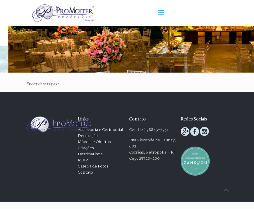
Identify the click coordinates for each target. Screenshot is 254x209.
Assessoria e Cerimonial (100, 130)
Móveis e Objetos (94, 142)
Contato (85, 172)
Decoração (88, 136)
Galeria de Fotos (93, 166)
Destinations (90, 154)
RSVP (83, 160)
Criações (86, 148)
